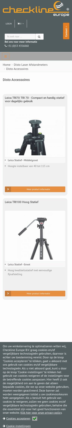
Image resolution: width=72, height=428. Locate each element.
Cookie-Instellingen (18, 426)
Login (9, 23)
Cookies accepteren (21, 418)
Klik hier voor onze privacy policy (41, 412)
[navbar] (5, 56)
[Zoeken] (40, 37)
